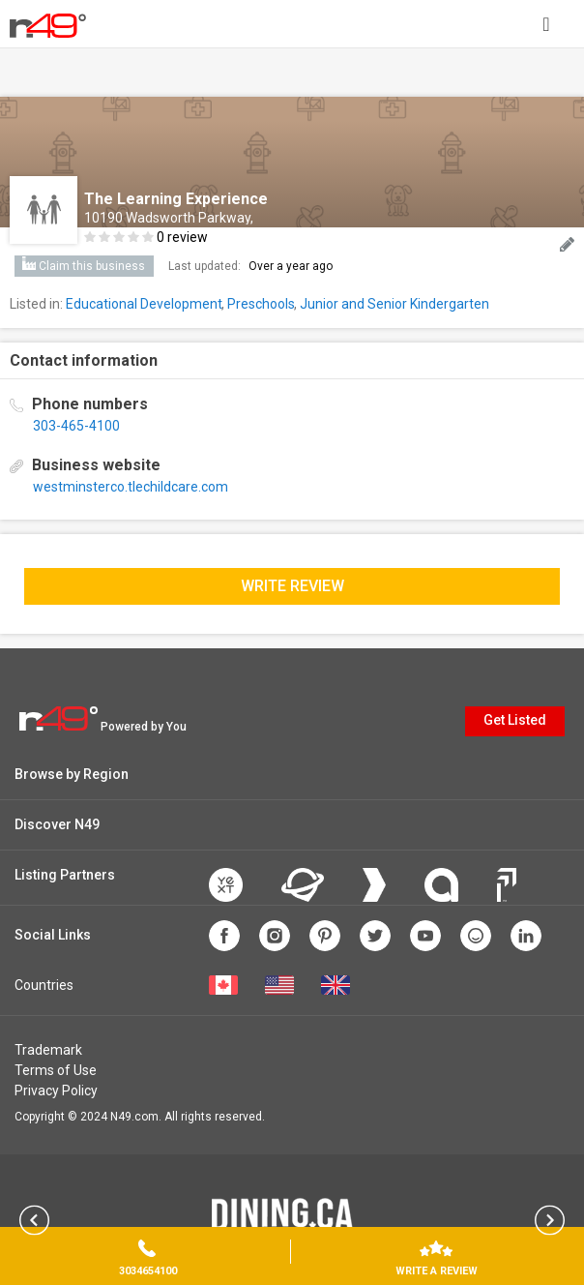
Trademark (48, 1050)
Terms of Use (56, 1070)
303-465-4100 (76, 425)
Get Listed (514, 720)
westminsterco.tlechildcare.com (130, 486)
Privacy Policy (56, 1090)
